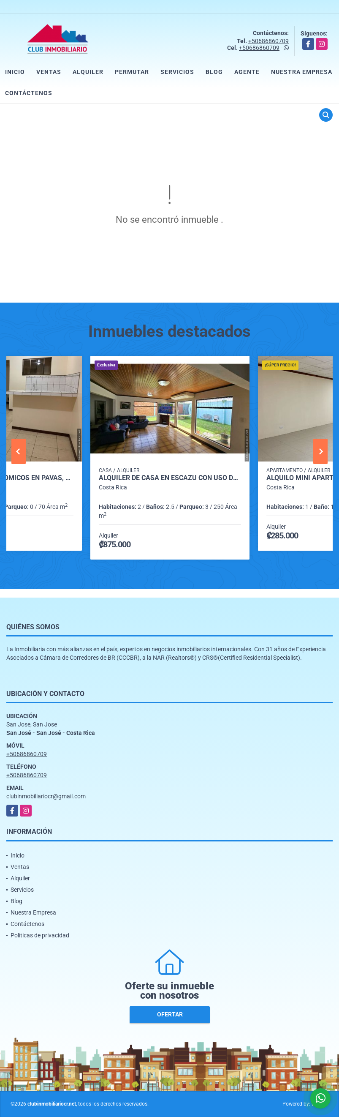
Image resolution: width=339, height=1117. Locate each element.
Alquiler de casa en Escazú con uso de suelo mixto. (170, 478)
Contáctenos (28, 93)
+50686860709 (268, 41)
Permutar (132, 71)
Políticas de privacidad (40, 935)
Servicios (177, 71)
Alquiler (88, 71)
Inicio (15, 71)
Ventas (48, 71)
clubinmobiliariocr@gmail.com (46, 796)
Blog (214, 71)
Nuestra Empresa (301, 71)
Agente (247, 71)
